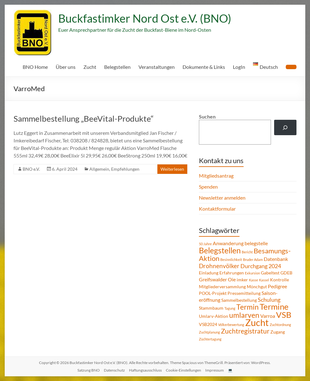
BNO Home (35, 67)
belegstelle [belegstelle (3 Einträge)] (256, 243)
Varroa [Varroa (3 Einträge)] (267, 316)
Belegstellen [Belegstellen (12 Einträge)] (220, 250)
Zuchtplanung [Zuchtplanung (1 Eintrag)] (209, 332)
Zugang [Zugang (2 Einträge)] (277, 331)
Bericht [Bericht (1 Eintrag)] (247, 252)
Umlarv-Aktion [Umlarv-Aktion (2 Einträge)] (213, 316)
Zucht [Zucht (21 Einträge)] (257, 322)
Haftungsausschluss (145, 370)
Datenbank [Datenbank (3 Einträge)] (276, 259)
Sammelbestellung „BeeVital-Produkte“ (84, 118)
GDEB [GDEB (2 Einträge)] (286, 272)
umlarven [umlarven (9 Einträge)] (244, 315)
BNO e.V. (31, 169)
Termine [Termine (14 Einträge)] (274, 306)
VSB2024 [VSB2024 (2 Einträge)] (208, 324)
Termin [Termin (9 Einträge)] (247, 306)
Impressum (214, 370)
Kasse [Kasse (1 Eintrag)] (253, 280)
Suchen (207, 116)
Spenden (208, 187)
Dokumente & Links (204, 67)
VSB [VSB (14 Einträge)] (283, 315)
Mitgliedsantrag (216, 176)
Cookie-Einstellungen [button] (183, 370)
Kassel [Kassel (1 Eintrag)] (264, 280)
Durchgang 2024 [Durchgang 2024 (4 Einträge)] (260, 265)
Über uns (66, 67)
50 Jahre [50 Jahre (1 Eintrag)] (205, 244)
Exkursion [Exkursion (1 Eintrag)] (252, 273)
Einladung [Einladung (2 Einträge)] (208, 272)
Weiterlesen (172, 169)
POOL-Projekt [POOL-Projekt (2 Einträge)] (213, 293)
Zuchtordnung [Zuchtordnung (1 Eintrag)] (280, 325)
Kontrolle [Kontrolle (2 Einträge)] (279, 279)
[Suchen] (285, 127)
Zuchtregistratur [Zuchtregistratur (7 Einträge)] (245, 331)
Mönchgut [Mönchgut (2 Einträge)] (257, 286)
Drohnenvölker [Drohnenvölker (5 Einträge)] (219, 265)
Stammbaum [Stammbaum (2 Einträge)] (211, 308)
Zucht (89, 67)
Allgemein (99, 169)
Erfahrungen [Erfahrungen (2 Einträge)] (231, 272)
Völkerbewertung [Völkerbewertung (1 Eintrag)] (231, 325)
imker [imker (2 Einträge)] (242, 279)
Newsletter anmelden (222, 198)
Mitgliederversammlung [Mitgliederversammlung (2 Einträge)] (222, 286)
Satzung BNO (88, 370)
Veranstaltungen (156, 67)
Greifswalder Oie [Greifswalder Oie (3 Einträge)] (217, 279)
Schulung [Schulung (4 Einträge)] (269, 299)
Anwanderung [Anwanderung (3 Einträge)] (228, 243)
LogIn (239, 67)
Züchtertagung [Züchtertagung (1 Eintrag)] (210, 339)
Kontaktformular (217, 209)
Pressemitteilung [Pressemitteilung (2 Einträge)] (244, 293)
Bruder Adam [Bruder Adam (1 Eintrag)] (253, 259)
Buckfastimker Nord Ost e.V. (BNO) (144, 18)
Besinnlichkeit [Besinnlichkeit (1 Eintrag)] (231, 259)
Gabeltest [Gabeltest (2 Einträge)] (270, 272)
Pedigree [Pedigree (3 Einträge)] (277, 286)
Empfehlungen (125, 169)
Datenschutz (114, 370)
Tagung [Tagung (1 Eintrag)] (229, 308)
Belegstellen (117, 67)
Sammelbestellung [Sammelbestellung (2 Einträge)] (239, 300)
